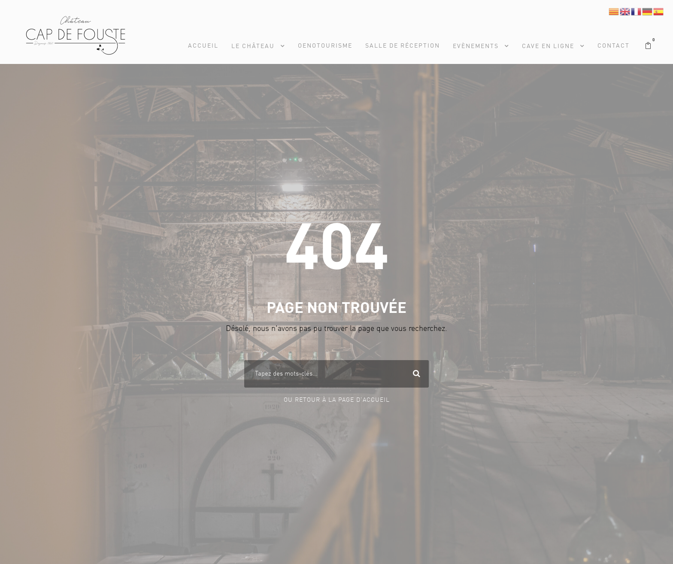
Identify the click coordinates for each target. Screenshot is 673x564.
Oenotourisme (325, 46)
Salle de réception (402, 46)
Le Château (253, 46)
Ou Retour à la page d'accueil (337, 400)
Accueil (203, 46)
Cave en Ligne (548, 46)
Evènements (476, 46)
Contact (613, 46)
